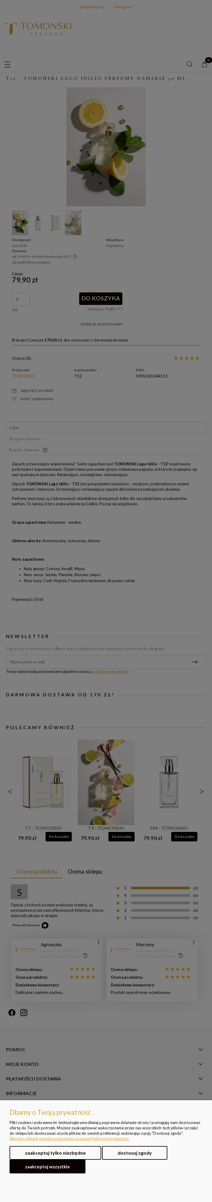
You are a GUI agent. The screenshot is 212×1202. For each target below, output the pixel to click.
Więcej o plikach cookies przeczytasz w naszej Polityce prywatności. (70, 1138)
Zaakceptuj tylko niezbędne (55, 1153)
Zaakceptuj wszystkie (47, 1166)
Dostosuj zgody (135, 1153)
